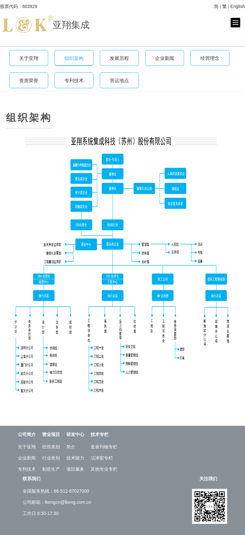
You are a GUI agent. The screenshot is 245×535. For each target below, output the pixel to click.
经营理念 (209, 58)
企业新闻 (164, 58)
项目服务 (75, 469)
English (237, 6)
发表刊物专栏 (104, 446)
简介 (70, 446)
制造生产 (51, 469)
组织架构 (74, 58)
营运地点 (119, 80)
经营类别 (51, 446)
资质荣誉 (28, 80)
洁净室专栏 (102, 457)
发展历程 (119, 58)
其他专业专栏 (104, 469)
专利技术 (74, 80)
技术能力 (75, 457)
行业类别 (51, 457)
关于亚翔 (28, 58)
